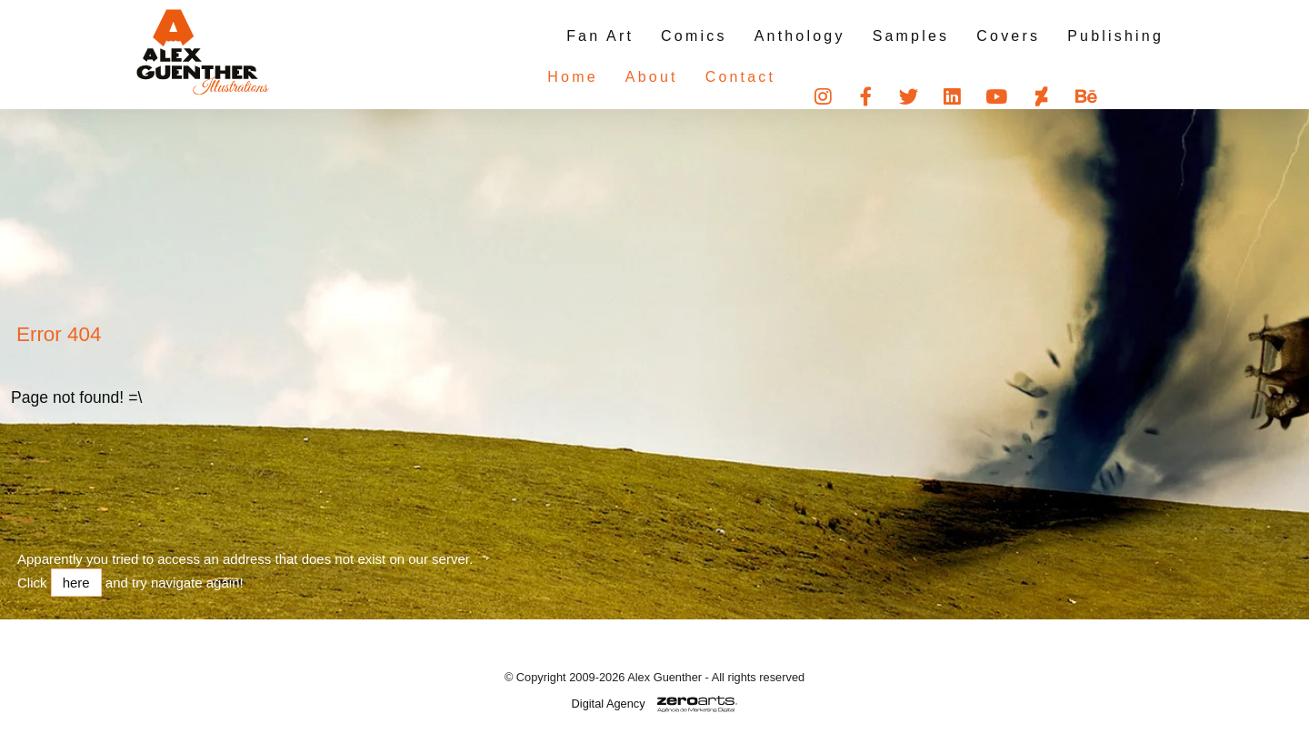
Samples (911, 36)
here (76, 582)
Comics (694, 36)
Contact (704, 77)
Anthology (799, 36)
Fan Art (600, 36)
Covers (1008, 36)
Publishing (1115, 36)
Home (536, 77)
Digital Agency (608, 703)
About (615, 77)
